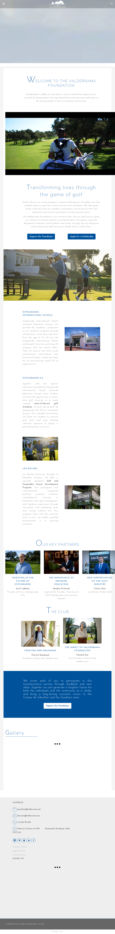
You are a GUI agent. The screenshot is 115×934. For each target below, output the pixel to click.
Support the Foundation (41, 236)
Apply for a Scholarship (81, 236)
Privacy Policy (19, 855)
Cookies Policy (20, 847)
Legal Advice (19, 851)
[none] (112, 3)
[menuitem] (112, 3)
